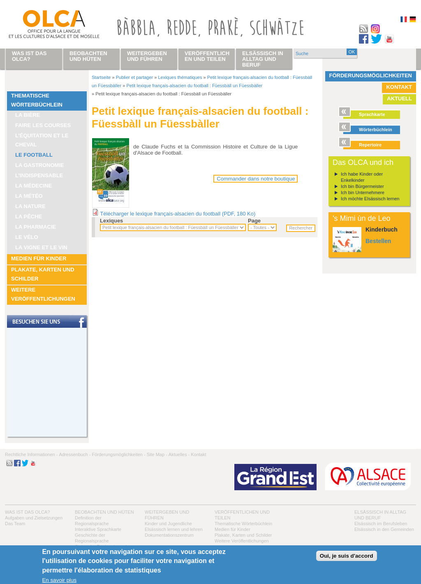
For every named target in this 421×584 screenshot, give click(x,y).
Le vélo (26, 237)
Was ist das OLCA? (27, 512)
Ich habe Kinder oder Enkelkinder (362, 177)
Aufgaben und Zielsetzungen (33, 517)
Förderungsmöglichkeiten (370, 75)
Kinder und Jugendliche (168, 523)
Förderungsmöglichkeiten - (118, 454)
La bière (27, 115)
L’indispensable (39, 175)
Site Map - (157, 454)
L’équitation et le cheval (42, 140)
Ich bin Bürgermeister (362, 186)
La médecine (33, 186)
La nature (30, 206)
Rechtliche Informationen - (31, 454)
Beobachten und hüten (104, 512)
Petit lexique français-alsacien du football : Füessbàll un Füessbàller (194, 85)
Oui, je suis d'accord (346, 556)
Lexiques (111, 221)
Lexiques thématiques (180, 77)
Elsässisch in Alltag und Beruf (262, 59)
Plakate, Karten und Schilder (42, 274)
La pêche (28, 216)
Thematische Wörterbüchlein (36, 100)
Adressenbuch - (74, 454)
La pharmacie (35, 227)
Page (254, 221)
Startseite (101, 77)
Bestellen (378, 241)
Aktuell (399, 98)
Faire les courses (43, 125)
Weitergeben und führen (147, 56)
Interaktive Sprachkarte (98, 529)
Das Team (15, 523)
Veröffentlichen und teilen (207, 56)
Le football (34, 155)
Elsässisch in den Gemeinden (384, 529)
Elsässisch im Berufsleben (380, 523)
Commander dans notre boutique (256, 179)
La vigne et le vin (41, 247)
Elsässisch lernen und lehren (174, 529)
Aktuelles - (179, 454)
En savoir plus (59, 580)
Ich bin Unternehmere (362, 192)
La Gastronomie (39, 165)
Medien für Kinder (38, 258)
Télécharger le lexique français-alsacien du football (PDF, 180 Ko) (177, 214)
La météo (29, 196)
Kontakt (399, 87)
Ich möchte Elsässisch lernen (370, 198)
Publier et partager (134, 77)
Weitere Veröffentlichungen (43, 294)
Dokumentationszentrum (169, 535)
